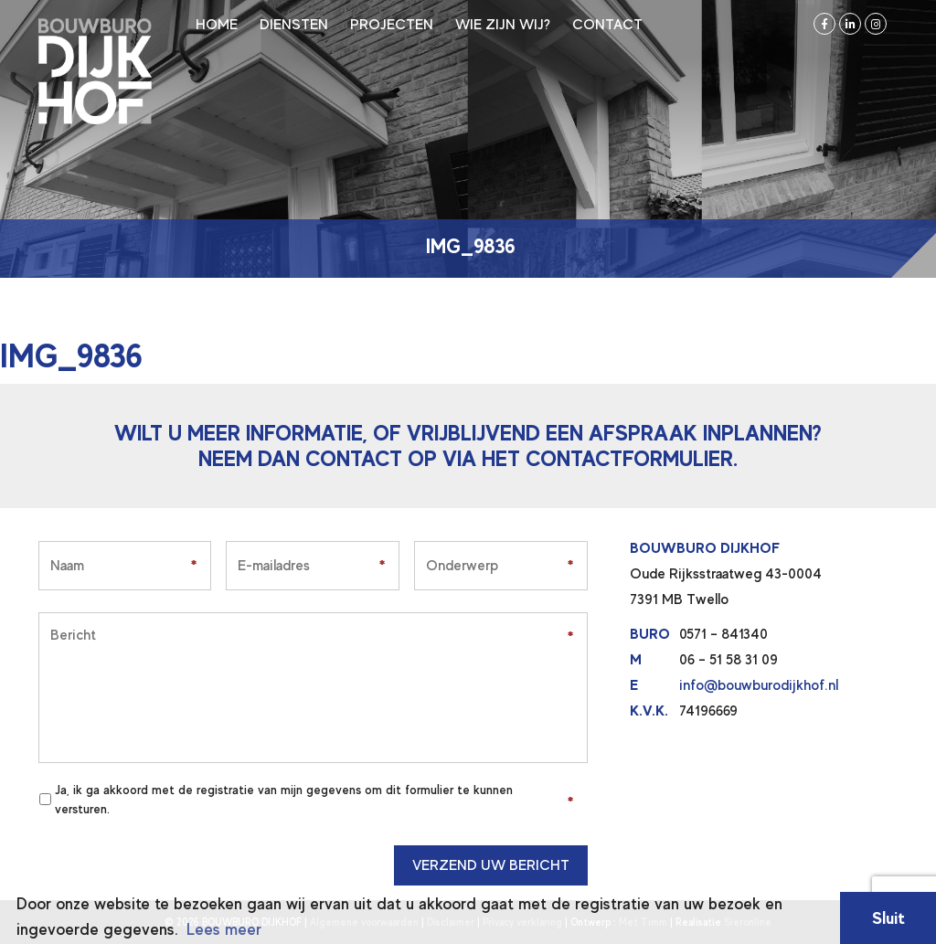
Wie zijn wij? (502, 24)
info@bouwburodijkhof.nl (758, 685)
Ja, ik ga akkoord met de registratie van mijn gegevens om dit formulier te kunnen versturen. (284, 799)
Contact (607, 24)
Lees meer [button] (223, 929)
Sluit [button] (888, 918)
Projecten (391, 24)
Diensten (294, 24)
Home (217, 24)
